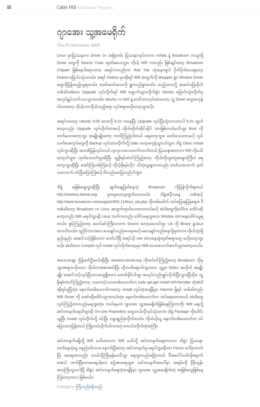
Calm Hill (66, 7)
